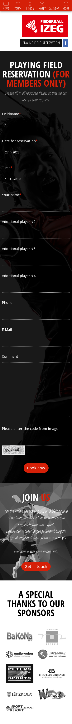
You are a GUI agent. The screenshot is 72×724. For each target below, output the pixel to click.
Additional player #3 (19, 248)
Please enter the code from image (30, 428)
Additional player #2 (19, 221)
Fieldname (11, 114)
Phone (7, 302)
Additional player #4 (19, 275)
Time (7, 167)
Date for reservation (20, 141)
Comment (10, 356)
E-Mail (7, 329)
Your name (12, 194)
